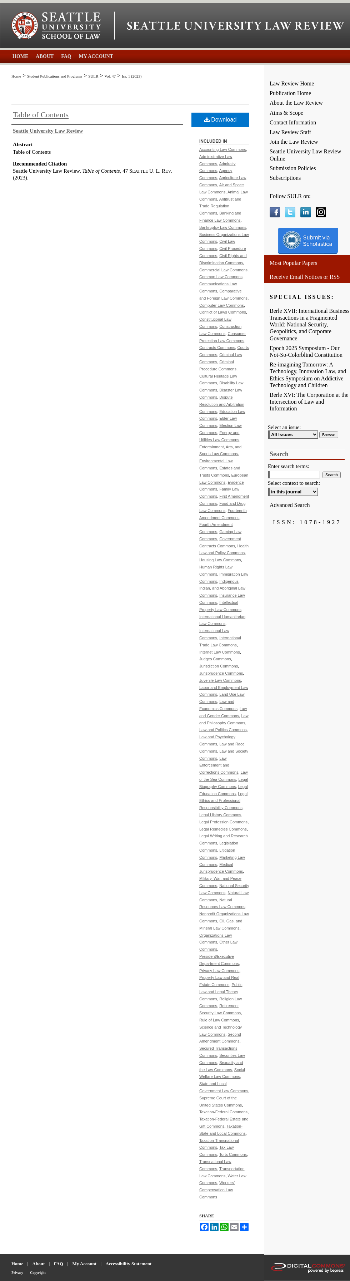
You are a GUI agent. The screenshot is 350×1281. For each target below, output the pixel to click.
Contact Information (293, 122)
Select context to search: (294, 483)
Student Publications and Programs (54, 76)
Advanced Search (290, 505)
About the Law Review (296, 103)
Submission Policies (293, 168)
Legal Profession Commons (223, 822)
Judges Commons (215, 659)
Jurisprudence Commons (221, 673)
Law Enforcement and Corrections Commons (218, 765)
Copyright (38, 1273)
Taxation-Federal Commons (223, 1112)
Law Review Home (292, 83)
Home (16, 76)
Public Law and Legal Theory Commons (220, 991)
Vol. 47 (110, 76)
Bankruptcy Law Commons (222, 227)
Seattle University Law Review (236, 25)
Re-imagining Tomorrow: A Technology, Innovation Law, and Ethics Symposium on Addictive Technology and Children (308, 374)
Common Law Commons (220, 277)
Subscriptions (285, 178)
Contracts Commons (217, 347)
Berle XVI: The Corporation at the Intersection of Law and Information (309, 402)
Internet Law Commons (219, 652)
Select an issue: (284, 427)
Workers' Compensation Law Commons (217, 1190)
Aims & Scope (286, 113)
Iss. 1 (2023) (131, 76)
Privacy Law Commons (219, 971)
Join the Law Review (294, 142)
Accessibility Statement (128, 1263)
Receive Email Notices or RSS (305, 277)
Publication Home (290, 93)
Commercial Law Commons (223, 270)
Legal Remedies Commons (223, 829)
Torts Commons (233, 1154)
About (38, 1263)
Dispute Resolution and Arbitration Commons (221, 404)
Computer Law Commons (221, 305)
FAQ (58, 1263)
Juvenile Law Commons (220, 680)
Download (220, 120)
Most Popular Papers (293, 263)
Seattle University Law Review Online (305, 154)
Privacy (17, 1273)
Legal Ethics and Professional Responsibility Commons (223, 801)
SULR (93, 76)
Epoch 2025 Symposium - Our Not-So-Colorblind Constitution (306, 351)
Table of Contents (41, 114)
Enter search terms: (288, 466)
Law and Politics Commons (223, 730)
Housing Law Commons (220, 560)
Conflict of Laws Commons (222, 312)
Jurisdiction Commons (218, 666)
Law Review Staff (290, 132)
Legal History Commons (220, 815)
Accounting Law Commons (222, 149)
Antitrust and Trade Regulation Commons (220, 206)
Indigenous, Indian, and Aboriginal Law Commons (222, 588)
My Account (84, 1263)
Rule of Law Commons (219, 1020)
